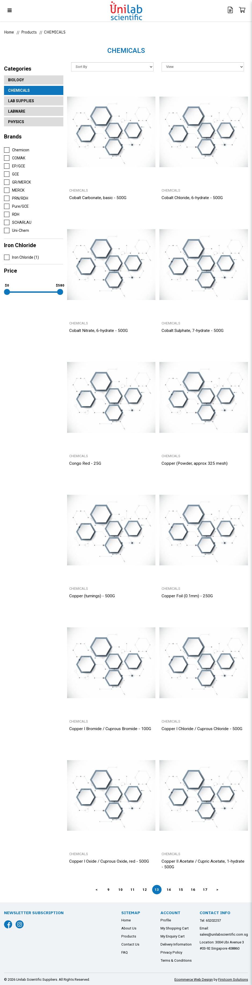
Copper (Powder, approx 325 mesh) (195, 463)
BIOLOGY (16, 80)
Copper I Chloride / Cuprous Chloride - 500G (202, 728)
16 (193, 890)
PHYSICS (16, 122)
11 (132, 890)
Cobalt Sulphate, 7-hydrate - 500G (193, 330)
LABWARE (16, 111)
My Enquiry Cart (172, 936)
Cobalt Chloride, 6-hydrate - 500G (192, 197)
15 (181, 890)
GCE (11, 174)
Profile (165, 920)
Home (9, 32)
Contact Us (130, 944)
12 (145, 890)
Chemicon (16, 150)
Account (170, 912)
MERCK (14, 190)
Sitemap (130, 912)
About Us (128, 928)
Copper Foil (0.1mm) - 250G (187, 596)
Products (29, 32)
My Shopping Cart (174, 928)
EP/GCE (14, 166)
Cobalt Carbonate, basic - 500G (97, 197)
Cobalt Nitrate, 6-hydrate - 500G (98, 330)
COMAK (14, 158)
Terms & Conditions (176, 960)
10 (120, 890)
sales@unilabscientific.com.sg (224, 934)
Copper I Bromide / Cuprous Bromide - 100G (110, 728)
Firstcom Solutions (233, 979)
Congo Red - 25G (85, 463)
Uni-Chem (16, 230)
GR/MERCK (17, 182)
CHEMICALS (54, 32)
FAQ (124, 952)
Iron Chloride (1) (21, 257)
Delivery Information (176, 944)
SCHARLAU (17, 222)
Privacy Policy (171, 952)
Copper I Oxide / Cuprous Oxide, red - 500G (109, 861)
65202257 (213, 920)
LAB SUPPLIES (21, 101)
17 (205, 890)
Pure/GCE (16, 206)
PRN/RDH (16, 198)
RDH (11, 214)
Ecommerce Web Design (193, 979)
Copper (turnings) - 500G (92, 596)
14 (169, 890)
